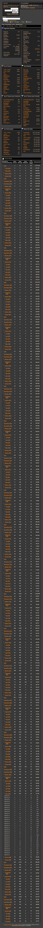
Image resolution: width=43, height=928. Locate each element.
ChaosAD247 (26, 139)
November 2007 (8, 867)
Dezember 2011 (8, 665)
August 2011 (8, 677)
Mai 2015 (8, 546)
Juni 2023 (8, 267)
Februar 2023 (8, 277)
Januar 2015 (8, 556)
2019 (5, 386)
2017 (5, 455)
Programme (26, 82)
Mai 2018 (8, 442)
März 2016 (7, 517)
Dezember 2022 (8, 285)
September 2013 (8, 605)
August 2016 (8, 504)
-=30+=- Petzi (6, 81)
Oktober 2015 (8, 532)
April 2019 (7, 410)
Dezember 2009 (8, 735)
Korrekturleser (6, 154)
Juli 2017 (8, 472)
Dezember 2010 (8, 700)
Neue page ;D (6, 122)
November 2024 (8, 218)
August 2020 (8, 365)
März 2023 (7, 274)
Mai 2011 (8, 685)
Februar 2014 (8, 588)
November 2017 (8, 460)
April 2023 (7, 272)
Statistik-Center (19, 24)
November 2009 (8, 737)
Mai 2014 (8, 581)
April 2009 (7, 756)
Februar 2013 (8, 623)
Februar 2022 (8, 312)
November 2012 (8, 633)
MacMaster (6, 152)
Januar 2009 (8, 764)
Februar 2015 (8, 554)
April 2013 (7, 618)
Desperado (6, 79)
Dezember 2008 (8, 769)
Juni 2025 (8, 198)
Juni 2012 (8, 647)
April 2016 (7, 514)
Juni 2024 (8, 232)
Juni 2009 (8, 751)
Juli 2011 (8, 679)
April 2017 (7, 479)
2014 (5, 559)
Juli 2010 (8, 714)
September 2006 (8, 908)
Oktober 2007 (8, 870)
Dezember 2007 (8, 865)
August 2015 (8, 538)
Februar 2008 (8, 857)
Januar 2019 (8, 418)
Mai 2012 (8, 650)
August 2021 (8, 331)
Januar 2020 (8, 383)
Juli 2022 (8, 299)
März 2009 (7, 759)
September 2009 (8, 743)
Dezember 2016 (8, 492)
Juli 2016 (8, 506)
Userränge (5, 111)
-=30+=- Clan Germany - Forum (8, 24)
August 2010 (8, 711)
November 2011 (8, 668)
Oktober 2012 (8, 636)
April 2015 (7, 549)
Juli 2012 (8, 645)
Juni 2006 (8, 916)
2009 (5, 732)
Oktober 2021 (8, 324)
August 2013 (8, 608)
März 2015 (7, 551)
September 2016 (8, 501)
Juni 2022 (8, 301)
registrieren (5, 6)
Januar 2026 (8, 176)
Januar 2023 (8, 280)
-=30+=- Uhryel (6, 69)
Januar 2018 (8, 453)
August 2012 (8, 642)
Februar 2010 (8, 727)
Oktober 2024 (8, 221)
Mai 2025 (8, 200)
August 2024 (8, 227)
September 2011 (8, 674)
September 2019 (8, 397)
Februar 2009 (8, 761)
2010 (5, 697)
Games (25, 74)
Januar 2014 (8, 591)
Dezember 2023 (8, 250)
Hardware (25, 87)
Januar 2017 (8, 487)
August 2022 (8, 296)
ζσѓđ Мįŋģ (32, 7)
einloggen (15, 5)
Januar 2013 (8, 626)
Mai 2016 (8, 511)
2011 (5, 663)
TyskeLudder (26, 132)
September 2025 (8, 189)
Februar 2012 (8, 658)
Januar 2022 (8, 314)
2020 (5, 351)
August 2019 (8, 400)
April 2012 (7, 652)
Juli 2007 (8, 879)
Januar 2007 (8, 894)
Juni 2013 (8, 613)
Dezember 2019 (8, 388)
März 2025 (7, 205)
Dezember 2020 (8, 354)
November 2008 (8, 772)
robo (24, 151)
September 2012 (8, 639)
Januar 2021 (8, 349)
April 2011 (7, 687)
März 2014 (7, 586)
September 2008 (8, 778)
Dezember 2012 (8, 631)
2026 (5, 165)
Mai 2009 (8, 754)
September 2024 (8, 224)
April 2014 (7, 583)
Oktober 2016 (8, 497)
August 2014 (8, 573)
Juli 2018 (8, 437)
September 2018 (8, 432)
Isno (4, 91)
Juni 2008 (8, 786)
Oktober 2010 (8, 705)
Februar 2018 (8, 450)
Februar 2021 (8, 346)
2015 (5, 524)
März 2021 (7, 344)
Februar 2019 (8, 415)
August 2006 (8, 911)
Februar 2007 (8, 892)
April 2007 (7, 886)
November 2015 (8, 529)
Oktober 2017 (8, 463)
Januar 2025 (8, 210)
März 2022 (7, 309)
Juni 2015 (8, 544)
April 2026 (7, 168)
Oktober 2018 (8, 428)
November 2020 (8, 356)
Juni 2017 (8, 474)
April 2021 (7, 341)
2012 (5, 628)
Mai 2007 (8, 884)
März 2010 (7, 724)
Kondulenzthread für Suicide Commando (27, 113)
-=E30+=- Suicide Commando (6, 88)
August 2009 (8, 746)
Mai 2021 (8, 338)
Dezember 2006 (8, 899)
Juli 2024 (8, 230)
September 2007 (8, 873)
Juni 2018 (8, 440)
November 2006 (8, 902)
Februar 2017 (8, 485)
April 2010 (7, 722)
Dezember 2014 (8, 561)
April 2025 (7, 203)
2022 (5, 282)
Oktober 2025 (8, 186)
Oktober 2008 (8, 774)
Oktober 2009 (8, 740)
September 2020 (8, 362)
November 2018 (8, 426)
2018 (5, 421)
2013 (5, 594)
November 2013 (8, 599)
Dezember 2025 (8, 181)
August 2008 (8, 781)
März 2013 (7, 620)
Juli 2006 (8, 913)
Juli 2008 (8, 783)
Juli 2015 (8, 541)
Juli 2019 (8, 403)
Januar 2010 (8, 729)
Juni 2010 (8, 717)
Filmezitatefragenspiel (8, 99)
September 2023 (8, 259)
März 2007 (7, 889)
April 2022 (7, 306)
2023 (5, 248)
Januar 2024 (8, 245)
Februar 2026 (8, 173)
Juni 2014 (8, 578)
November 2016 (8, 495)
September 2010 (8, 708)
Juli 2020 (8, 368)
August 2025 (8, 192)
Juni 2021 (8, 336)
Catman (5, 92)
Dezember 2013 (8, 596)
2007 (5, 862)
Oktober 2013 (8, 601)
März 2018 (7, 447)
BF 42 (4, 109)
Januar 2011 (8, 695)
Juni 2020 (8, 371)
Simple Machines (18, 924)
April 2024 (7, 237)
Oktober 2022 (8, 290)
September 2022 (8, 293)
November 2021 (8, 322)
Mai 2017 (8, 477)
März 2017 (7, 482)
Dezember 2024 (8, 215)
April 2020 (7, 376)
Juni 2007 (8, 881)
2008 (5, 767)
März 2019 (7, 413)
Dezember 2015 (8, 527)
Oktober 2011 (8, 670)
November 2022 (8, 287)
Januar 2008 (8, 859)
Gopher (25, 144)
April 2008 (7, 791)
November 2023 (8, 253)
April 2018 (7, 445)
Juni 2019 (8, 405)
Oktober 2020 (8, 359)
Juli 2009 (8, 749)
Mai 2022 (8, 304)
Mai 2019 (8, 408)
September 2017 (8, 466)
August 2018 (8, 435)
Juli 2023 (8, 264)
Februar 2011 (8, 692)
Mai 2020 (8, 373)
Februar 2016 (8, 519)
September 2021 (8, 328)
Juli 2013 (8, 610)
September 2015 (8, 535)
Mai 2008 (8, 788)
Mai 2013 (8, 615)
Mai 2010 (8, 719)
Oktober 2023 (8, 255)
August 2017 (8, 469)
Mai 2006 (8, 918)
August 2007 (8, 876)
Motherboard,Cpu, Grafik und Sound (27, 80)
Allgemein (25, 72)
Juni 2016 (8, 509)
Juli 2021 (8, 333)
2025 (5, 178)
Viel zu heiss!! (6, 101)
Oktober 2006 (8, 904)
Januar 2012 (8, 660)
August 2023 (8, 262)
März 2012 (7, 655)
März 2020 (7, 378)
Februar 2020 (8, 381)
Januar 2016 (8, 522)
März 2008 (7, 793)
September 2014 (8, 570)
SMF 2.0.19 (6, 924)
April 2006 (7, 921)
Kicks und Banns (27, 92)
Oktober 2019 (8, 394)
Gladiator (5, 77)
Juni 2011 (8, 682)
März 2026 (7, 171)
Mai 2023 (8, 269)
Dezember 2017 (8, 458)
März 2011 (7, 690)
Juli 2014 (8, 576)
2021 (5, 317)
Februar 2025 (8, 208)
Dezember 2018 (8, 423)
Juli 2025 (8, 195)
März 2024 (7, 240)
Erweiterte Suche (12, 20)
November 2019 (8, 391)
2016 (5, 490)
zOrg (24, 141)
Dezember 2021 (8, 319)
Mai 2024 (8, 235)
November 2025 (8, 183)
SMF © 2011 (11, 924)
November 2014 (8, 564)
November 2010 (8, 702)
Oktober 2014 (8, 567)
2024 (5, 213)
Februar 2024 (8, 242)
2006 (5, 897)
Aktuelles (25, 76)
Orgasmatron (6, 139)
